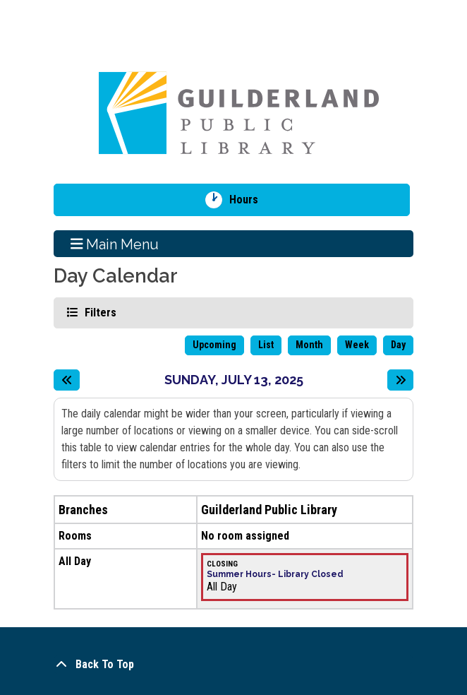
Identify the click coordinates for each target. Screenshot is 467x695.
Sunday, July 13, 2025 (233, 379)
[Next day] (400, 380)
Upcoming (214, 344)
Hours (248, 199)
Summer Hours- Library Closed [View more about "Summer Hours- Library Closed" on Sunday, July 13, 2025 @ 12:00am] (275, 574)
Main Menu (115, 243)
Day (398, 344)
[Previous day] (67, 380)
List (266, 344)
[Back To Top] (233, 664)
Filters (98, 311)
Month (309, 344)
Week (357, 344)
